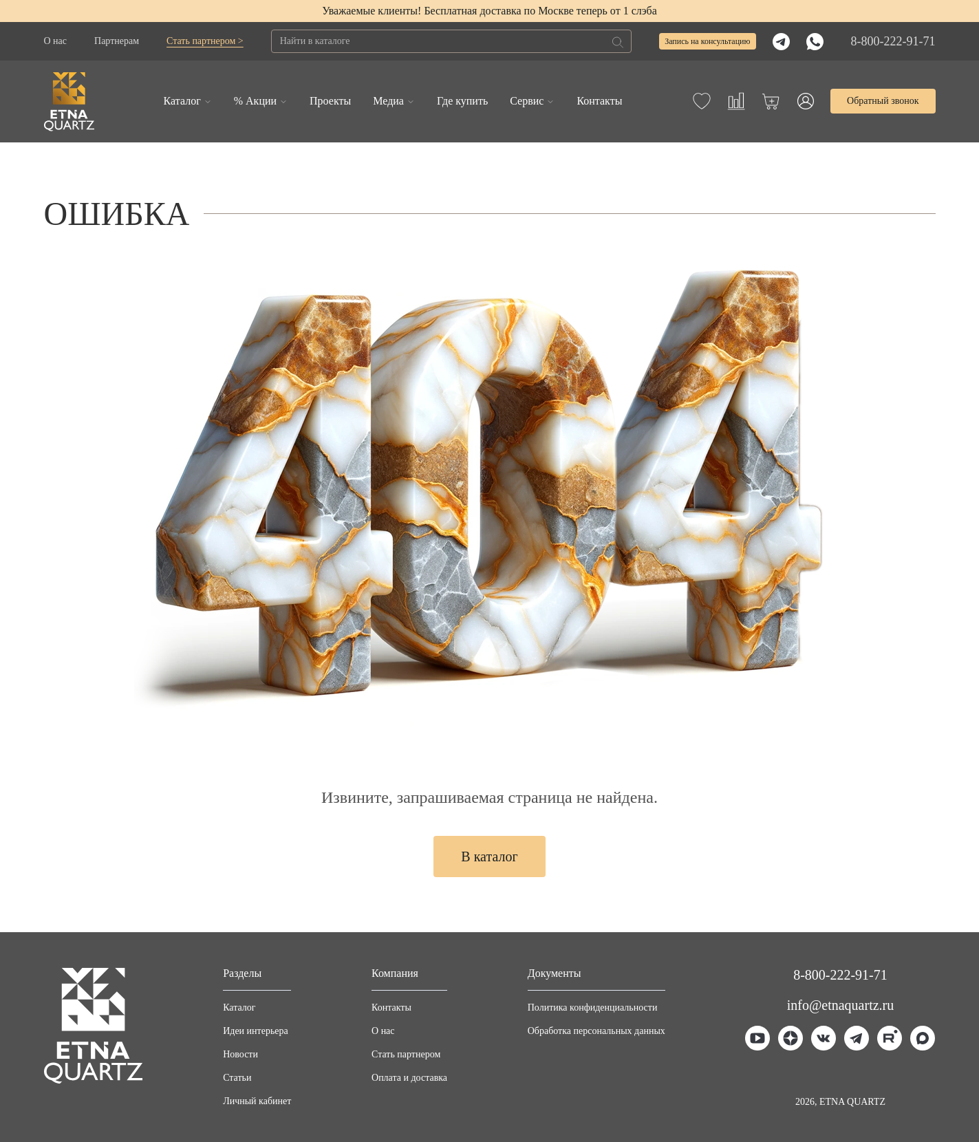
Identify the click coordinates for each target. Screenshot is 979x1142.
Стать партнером (406, 1054)
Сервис (527, 101)
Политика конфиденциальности (593, 1007)
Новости (240, 1054)
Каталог (182, 101)
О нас (55, 41)
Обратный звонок (882, 101)
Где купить (462, 101)
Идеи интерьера (255, 1031)
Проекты (330, 101)
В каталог (489, 856)
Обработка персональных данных (596, 1031)
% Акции (255, 101)
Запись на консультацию (707, 41)
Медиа (388, 101)
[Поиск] (617, 41)
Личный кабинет (257, 1101)
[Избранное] (701, 101)
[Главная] (69, 101)
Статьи (237, 1078)
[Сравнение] (736, 101)
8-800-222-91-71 (893, 41)
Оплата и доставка (409, 1078)
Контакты (599, 101)
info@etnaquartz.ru (840, 1005)
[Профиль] (805, 101)
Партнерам (116, 41)
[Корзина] (770, 101)
